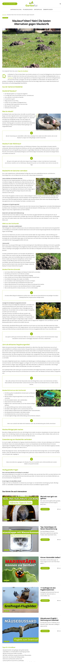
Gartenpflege (38, 9)
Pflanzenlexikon (28, 9)
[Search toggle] (60, 3)
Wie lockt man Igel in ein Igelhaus (35, 496)
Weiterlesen (29, 505)
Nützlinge (5, 17)
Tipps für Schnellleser (23, 71)
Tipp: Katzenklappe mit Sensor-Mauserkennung (40, 521)
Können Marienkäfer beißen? (34, 545)
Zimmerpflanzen (48, 9)
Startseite (4, 14)
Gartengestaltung (16, 9)
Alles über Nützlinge (9, 3)
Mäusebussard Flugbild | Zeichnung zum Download (42, 594)
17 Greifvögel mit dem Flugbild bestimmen (38, 570)
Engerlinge (10, 78)
